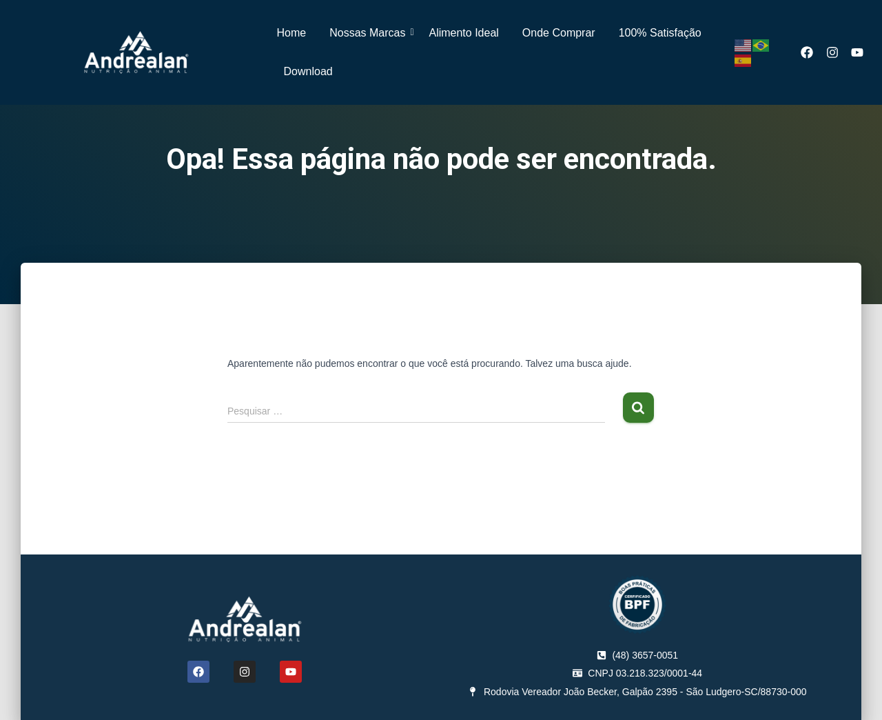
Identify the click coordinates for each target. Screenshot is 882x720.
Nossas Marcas (369, 33)
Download (308, 71)
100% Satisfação (660, 33)
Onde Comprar (558, 33)
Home (292, 33)
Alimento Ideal (463, 33)
